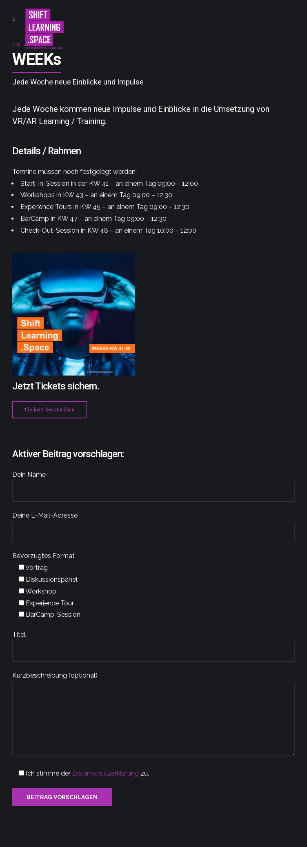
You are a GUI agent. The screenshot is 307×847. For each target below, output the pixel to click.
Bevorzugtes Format (43, 556)
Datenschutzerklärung (105, 773)
